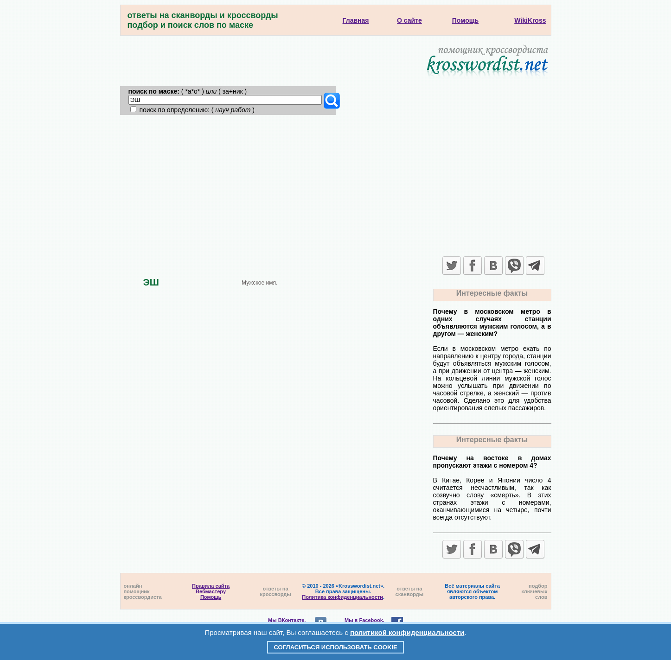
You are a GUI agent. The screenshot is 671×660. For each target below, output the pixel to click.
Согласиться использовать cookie (335, 647)
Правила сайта (211, 586)
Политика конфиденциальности (342, 597)
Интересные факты (492, 293)
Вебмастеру (211, 591)
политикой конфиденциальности (407, 632)
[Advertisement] (336, 184)
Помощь (210, 597)
